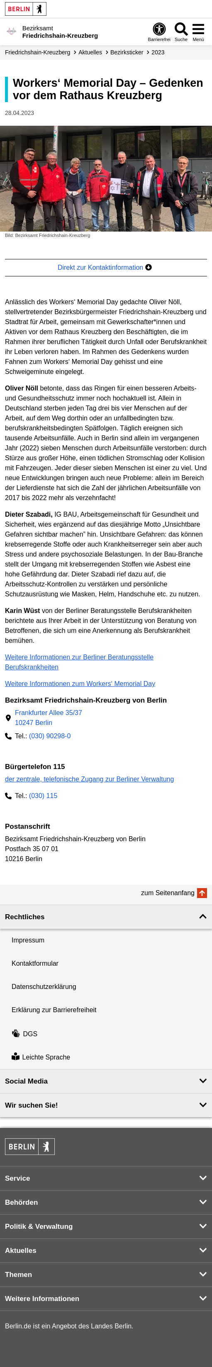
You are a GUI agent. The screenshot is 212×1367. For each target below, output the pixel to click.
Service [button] (17, 1178)
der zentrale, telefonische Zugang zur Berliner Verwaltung (89, 779)
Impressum (28, 940)
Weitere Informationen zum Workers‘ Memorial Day (80, 683)
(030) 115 (43, 795)
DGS (24, 1033)
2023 (157, 52)
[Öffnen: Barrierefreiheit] (159, 32)
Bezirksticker (126, 52)
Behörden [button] (21, 1202)
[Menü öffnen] (198, 32)
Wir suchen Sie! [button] (31, 1105)
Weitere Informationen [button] (42, 1299)
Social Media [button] (26, 1081)
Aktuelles (90, 52)
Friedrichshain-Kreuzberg (37, 52)
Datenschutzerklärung (44, 986)
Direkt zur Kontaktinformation (105, 267)
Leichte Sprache (41, 1057)
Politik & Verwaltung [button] (39, 1226)
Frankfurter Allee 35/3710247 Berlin (48, 717)
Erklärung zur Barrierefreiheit (54, 1009)
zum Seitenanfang (168, 892)
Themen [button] (18, 1275)
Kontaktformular (35, 963)
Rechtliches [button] (24, 917)
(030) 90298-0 (50, 736)
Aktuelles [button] (21, 1251)
